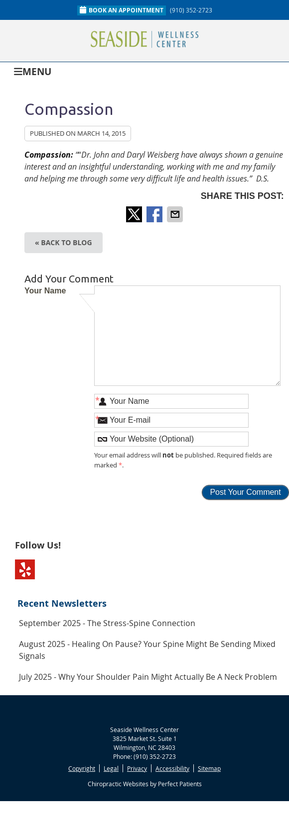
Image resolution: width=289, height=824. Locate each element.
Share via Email (176, 214)
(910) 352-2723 (191, 10)
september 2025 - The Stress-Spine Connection (107, 623)
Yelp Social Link (25, 569)
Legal (111, 768)
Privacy (137, 768)
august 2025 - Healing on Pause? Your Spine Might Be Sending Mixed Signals (147, 650)
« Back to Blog (63, 242)
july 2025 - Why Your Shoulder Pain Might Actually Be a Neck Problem (148, 676)
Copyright (81, 768)
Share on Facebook (155, 214)
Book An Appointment (121, 10)
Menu (32, 71)
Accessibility (172, 768)
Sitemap (209, 768)
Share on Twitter (135, 214)
